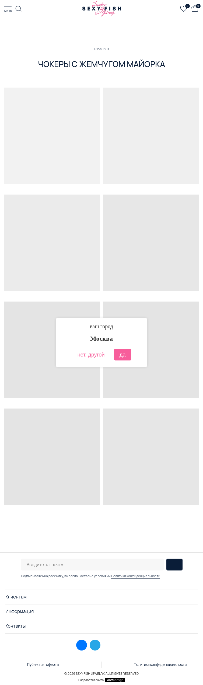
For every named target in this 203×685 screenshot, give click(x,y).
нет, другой (90, 355)
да (123, 355)
